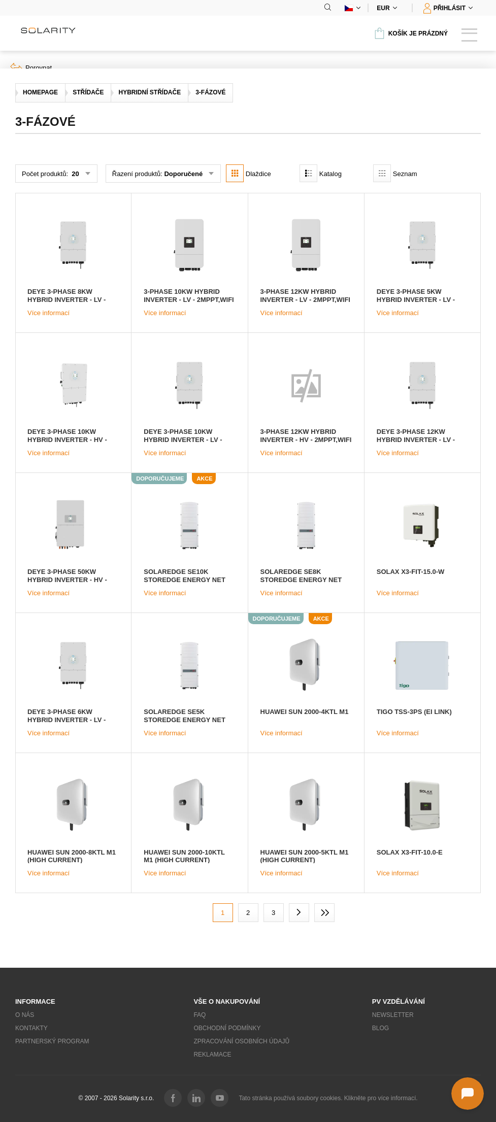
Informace (35, 1001)
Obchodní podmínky (226, 1028)
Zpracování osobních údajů (241, 1041)
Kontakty (31, 1028)
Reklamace (212, 1054)
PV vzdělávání (398, 1001)
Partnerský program (52, 1041)
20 (74, 174)
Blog (380, 1028)
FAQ (199, 1014)
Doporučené (183, 174)
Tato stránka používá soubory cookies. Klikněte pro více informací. (328, 1098)
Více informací (48, 313)
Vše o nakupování (226, 1001)
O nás (24, 1014)
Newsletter (393, 1014)
